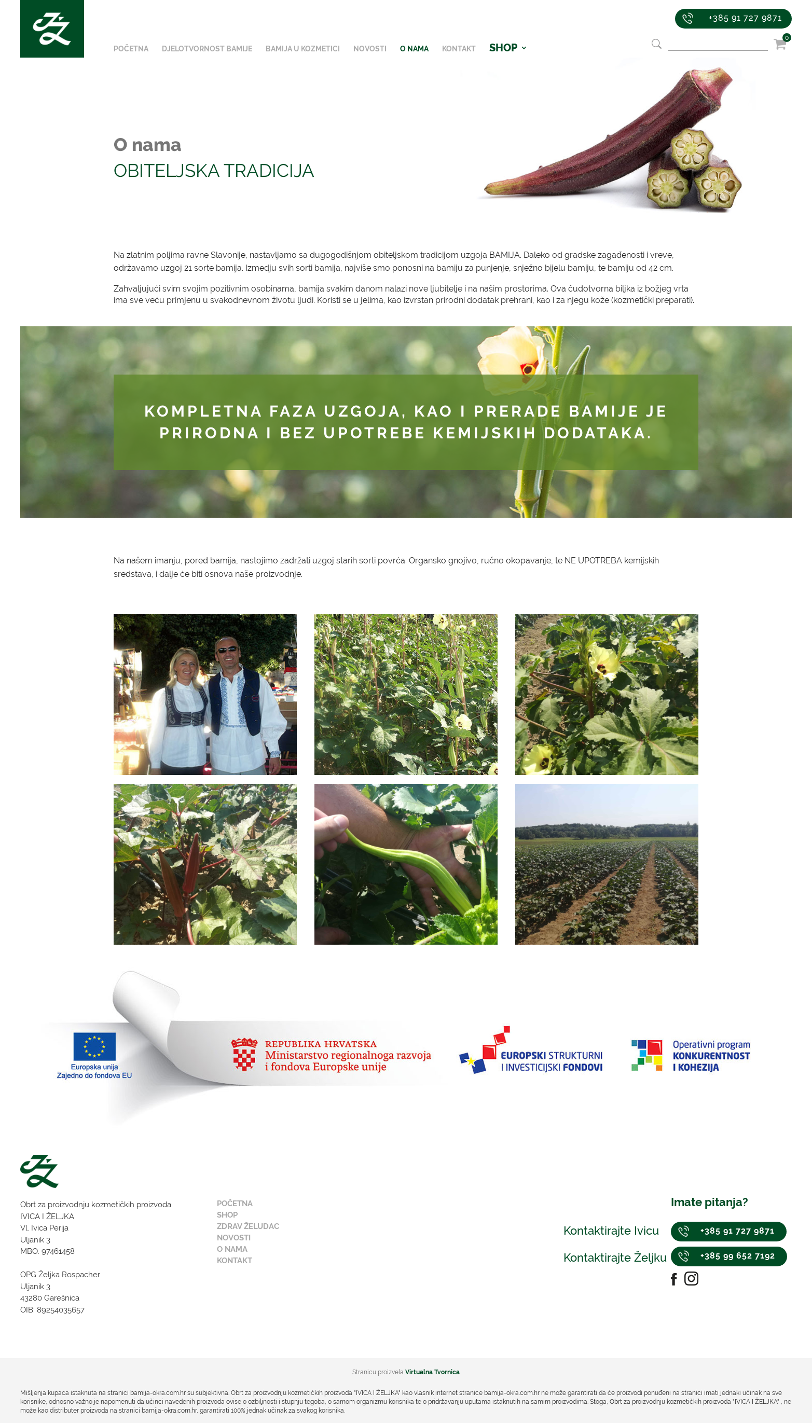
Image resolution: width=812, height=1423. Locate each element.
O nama (414, 49)
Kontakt (459, 49)
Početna (131, 49)
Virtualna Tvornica (432, 1372)
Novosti (370, 49)
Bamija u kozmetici (303, 49)
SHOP (503, 49)
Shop (227, 1215)
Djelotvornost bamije (207, 49)
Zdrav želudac (248, 1226)
